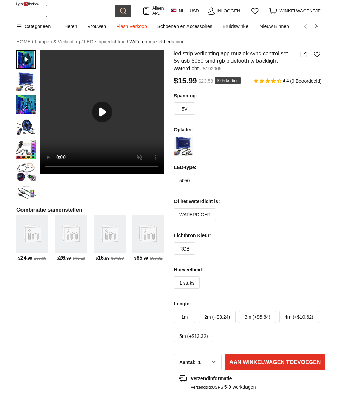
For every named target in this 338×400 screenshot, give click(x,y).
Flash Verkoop (131, 26)
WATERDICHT (195, 214)
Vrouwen (96, 26)
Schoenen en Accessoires (184, 26)
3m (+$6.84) (257, 317)
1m (184, 317)
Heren (70, 26)
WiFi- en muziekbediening (156, 41)
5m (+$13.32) (193, 336)
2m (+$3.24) (217, 317)
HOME (24, 41)
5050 (184, 180)
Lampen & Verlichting (59, 41)
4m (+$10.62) (299, 317)
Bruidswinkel (236, 26)
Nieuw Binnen (274, 26)
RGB (185, 249)
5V (184, 109)
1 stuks (186, 283)
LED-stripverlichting (106, 41)
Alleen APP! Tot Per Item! (158, 11)
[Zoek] (80, 11)
